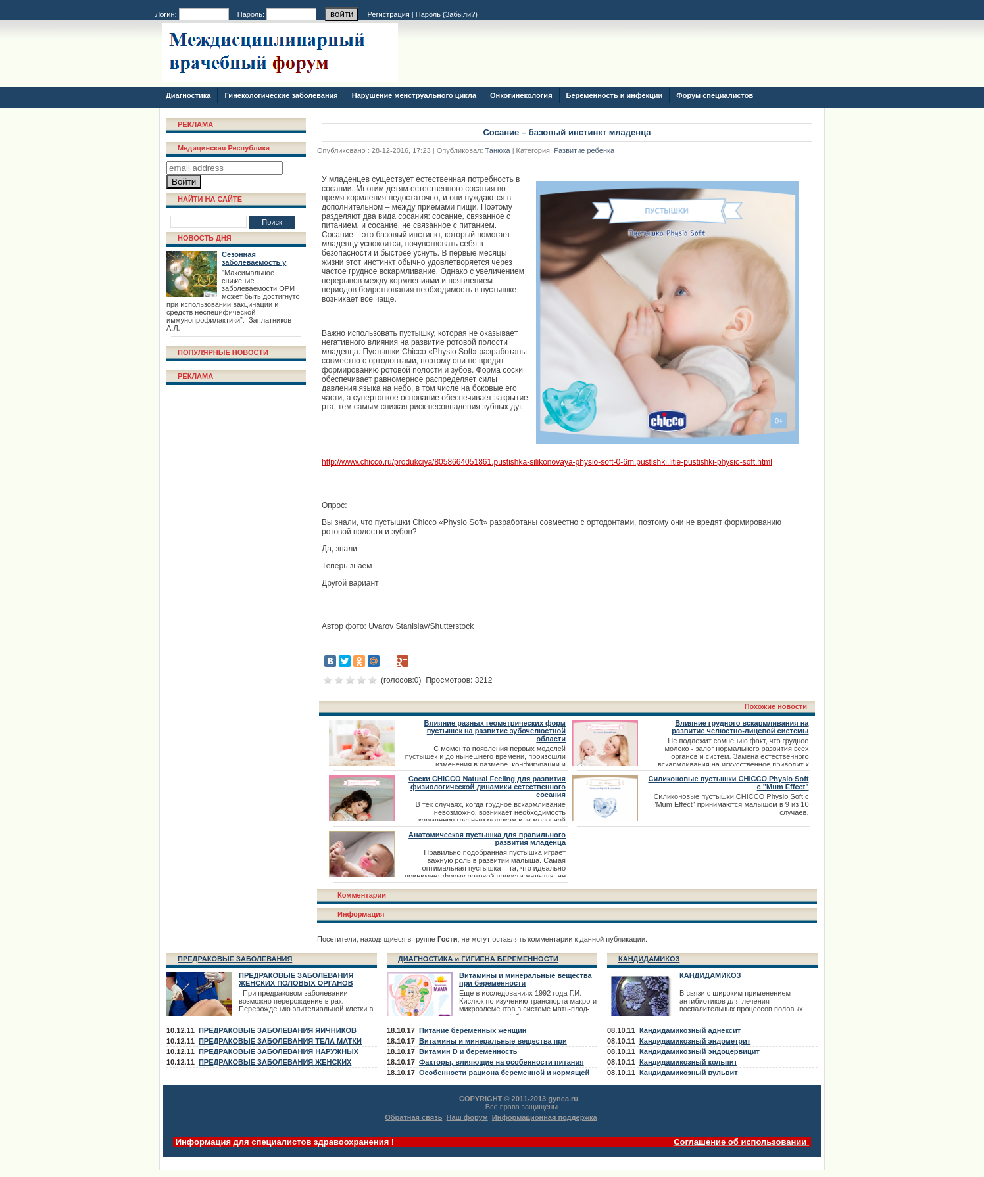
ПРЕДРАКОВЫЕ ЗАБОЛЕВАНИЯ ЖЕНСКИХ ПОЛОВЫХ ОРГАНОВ (296, 979)
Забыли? (460, 14)
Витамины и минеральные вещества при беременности (525, 979)
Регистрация (389, 14)
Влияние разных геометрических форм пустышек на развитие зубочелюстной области (495, 731)
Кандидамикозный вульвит (688, 1072)
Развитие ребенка (584, 150)
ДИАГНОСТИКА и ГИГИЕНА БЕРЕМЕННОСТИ (478, 959)
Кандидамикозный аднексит (690, 1030)
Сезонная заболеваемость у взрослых (254, 262)
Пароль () (447, 14)
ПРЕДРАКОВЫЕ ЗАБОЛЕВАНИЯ (235, 959)
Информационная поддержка (544, 1117)
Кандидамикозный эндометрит (694, 1041)
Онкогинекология (521, 95)
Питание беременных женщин (473, 1030)
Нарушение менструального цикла (414, 95)
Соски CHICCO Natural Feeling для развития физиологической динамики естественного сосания (487, 786)
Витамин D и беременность (468, 1051)
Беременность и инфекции (614, 95)
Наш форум (467, 1117)
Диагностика (188, 95)
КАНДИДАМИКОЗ (648, 959)
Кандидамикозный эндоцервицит (699, 1051)
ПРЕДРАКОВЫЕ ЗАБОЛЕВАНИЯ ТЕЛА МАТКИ (280, 1041)
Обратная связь (413, 1117)
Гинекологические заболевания (280, 95)
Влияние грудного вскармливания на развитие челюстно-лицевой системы (740, 727)
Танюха (497, 150)
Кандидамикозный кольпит (688, 1062)
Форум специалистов (714, 95)
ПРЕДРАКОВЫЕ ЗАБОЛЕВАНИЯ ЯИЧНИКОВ (278, 1030)
